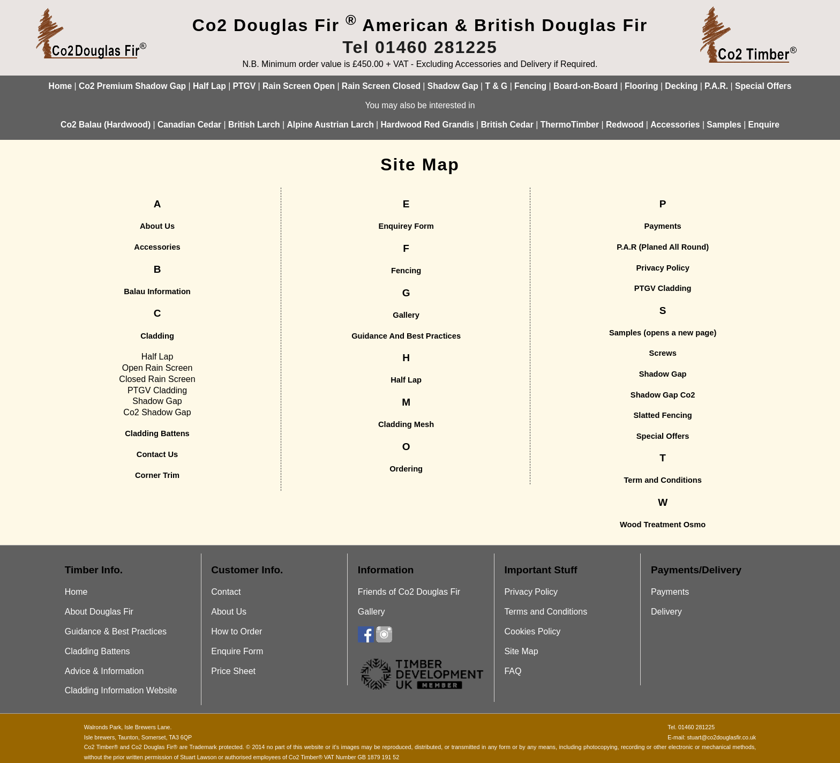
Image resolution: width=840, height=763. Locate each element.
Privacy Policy (531, 591)
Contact (226, 591)
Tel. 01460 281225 (691, 727)
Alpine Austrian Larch (330, 124)
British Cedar (507, 124)
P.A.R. (716, 86)
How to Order (236, 631)
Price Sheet (233, 671)
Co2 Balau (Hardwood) (106, 124)
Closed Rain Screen (157, 379)
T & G (496, 86)
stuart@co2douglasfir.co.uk (721, 737)
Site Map (521, 651)
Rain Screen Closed (381, 86)
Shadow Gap (453, 86)
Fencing (530, 86)
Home (60, 86)
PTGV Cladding (157, 390)
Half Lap (209, 86)
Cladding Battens (97, 651)
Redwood (625, 124)
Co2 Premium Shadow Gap (132, 86)
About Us (228, 611)
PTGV (244, 86)
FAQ (512, 671)
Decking (681, 86)
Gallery (371, 611)
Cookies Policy (532, 631)
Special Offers (763, 86)
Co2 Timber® (101, 747)
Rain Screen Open (298, 86)
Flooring (641, 86)
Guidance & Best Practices (116, 631)
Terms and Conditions (545, 611)
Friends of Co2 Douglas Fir (409, 591)
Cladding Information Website (121, 690)
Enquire (763, 124)
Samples (724, 124)
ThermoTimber (570, 124)
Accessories (675, 124)
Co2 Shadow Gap (157, 412)
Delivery (666, 611)
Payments (670, 591)
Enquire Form (237, 651)
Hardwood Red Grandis (427, 124)
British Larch (254, 124)
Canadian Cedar (189, 124)
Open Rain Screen (157, 367)
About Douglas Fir (99, 611)
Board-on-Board (585, 86)
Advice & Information (104, 671)
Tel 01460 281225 (419, 47)
